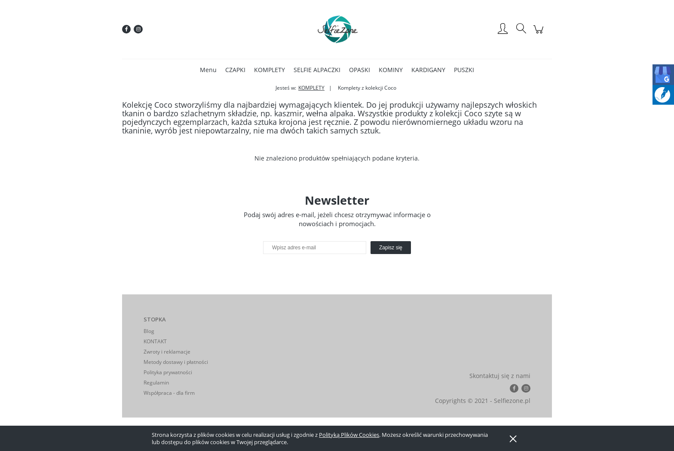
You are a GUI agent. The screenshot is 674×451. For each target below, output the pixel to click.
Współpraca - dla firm (169, 393)
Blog (149, 331)
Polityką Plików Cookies (349, 435)
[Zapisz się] (391, 247)
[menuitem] (208, 69)
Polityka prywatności (168, 372)
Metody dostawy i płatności (176, 362)
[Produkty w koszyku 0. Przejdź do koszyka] (540, 34)
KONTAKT (155, 341)
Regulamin (156, 382)
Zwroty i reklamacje (167, 351)
